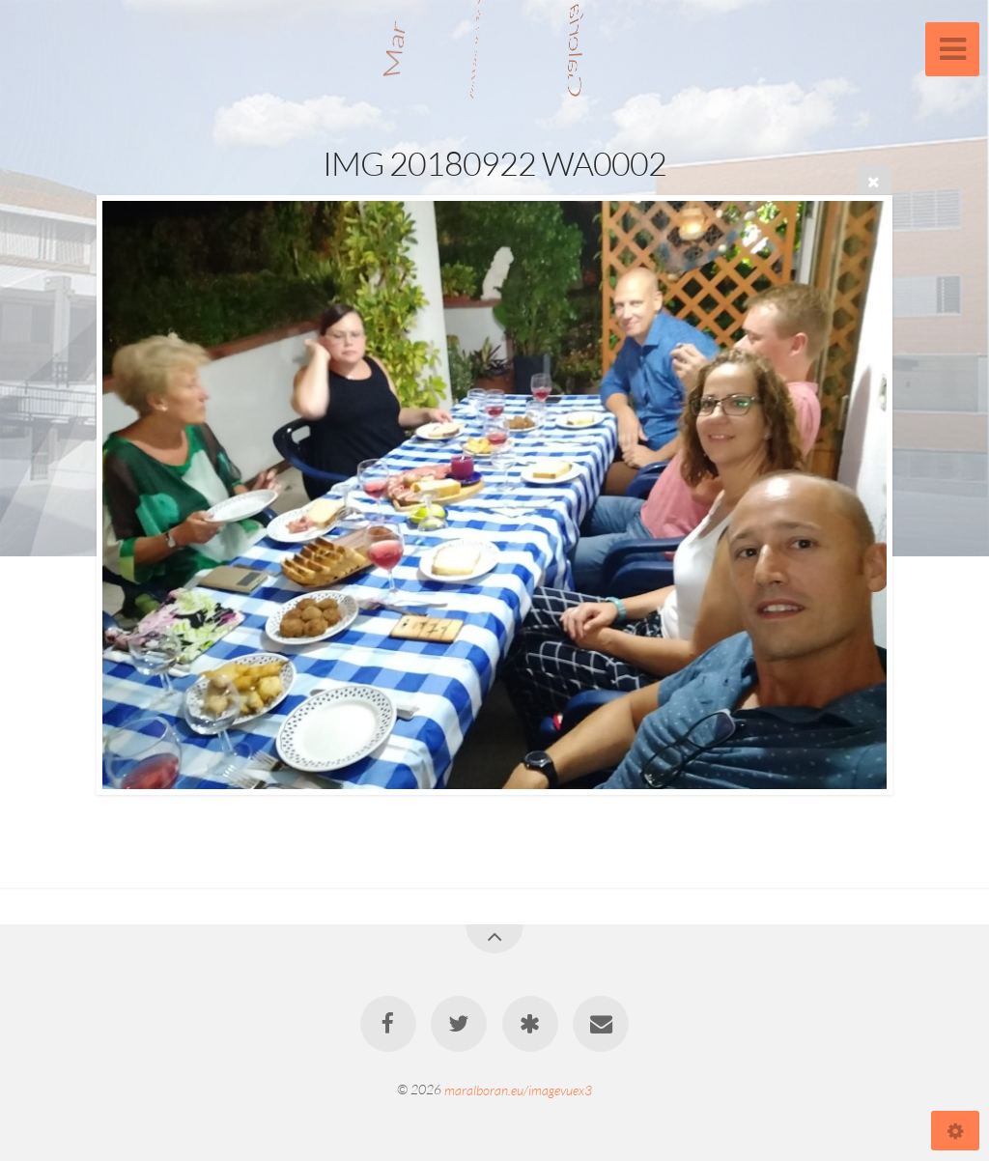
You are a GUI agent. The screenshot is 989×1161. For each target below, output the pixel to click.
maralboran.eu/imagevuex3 (518, 1089)
